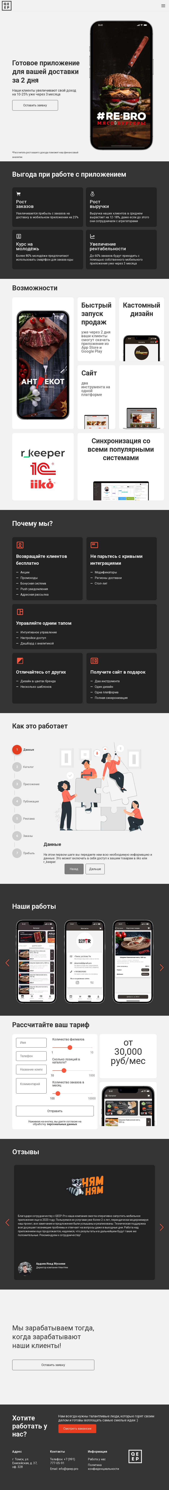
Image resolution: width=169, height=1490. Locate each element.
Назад (74, 869)
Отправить (54, 1111)
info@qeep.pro (68, 1469)
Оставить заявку (35, 105)
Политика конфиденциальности (103, 1467)
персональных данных (62, 1124)
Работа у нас (97, 1459)
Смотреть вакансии (77, 1428)
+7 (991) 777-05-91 (62, 1461)
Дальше (95, 869)
